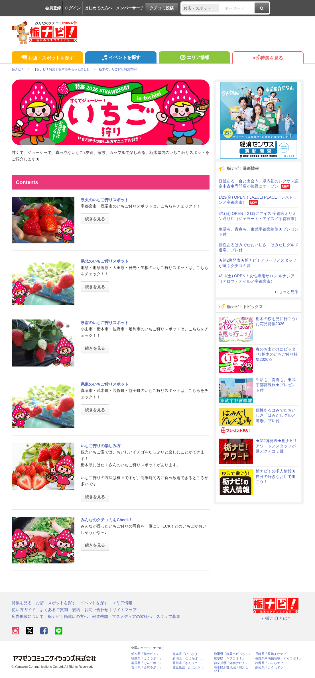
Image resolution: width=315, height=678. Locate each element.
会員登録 (53, 8)
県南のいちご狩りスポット (105, 322)
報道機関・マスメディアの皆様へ (122, 616)
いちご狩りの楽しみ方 (101, 445)
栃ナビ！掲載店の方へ (68, 616)
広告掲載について (28, 616)
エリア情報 (194, 58)
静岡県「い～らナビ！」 (272, 663)
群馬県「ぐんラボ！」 (146, 663)
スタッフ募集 (168, 616)
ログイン (73, 8)
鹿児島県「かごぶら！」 (189, 667)
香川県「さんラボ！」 (188, 663)
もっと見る (285, 291)
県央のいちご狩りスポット (105, 200)
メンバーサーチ (130, 8)
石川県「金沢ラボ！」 (146, 667)
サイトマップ (125, 609)
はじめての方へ (98, 8)
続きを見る (95, 219)
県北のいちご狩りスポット (105, 261)
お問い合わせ (96, 609)
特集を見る (268, 58)
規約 (76, 609)
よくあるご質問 (54, 609)
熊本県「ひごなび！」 (188, 653)
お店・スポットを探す (47, 58)
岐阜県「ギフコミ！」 (229, 658)
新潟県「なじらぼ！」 (188, 658)
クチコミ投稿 (162, 8)
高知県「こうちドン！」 (272, 667)
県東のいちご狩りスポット (105, 384)
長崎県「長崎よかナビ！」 (274, 653)
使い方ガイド (24, 609)
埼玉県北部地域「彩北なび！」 (231, 669)
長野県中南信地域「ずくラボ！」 (278, 658)
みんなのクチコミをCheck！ (107, 520)
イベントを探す (121, 58)
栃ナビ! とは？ (275, 618)
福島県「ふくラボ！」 (146, 658)
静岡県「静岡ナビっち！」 (232, 653)
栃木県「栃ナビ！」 (145, 653)
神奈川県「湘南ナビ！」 (231, 663)
